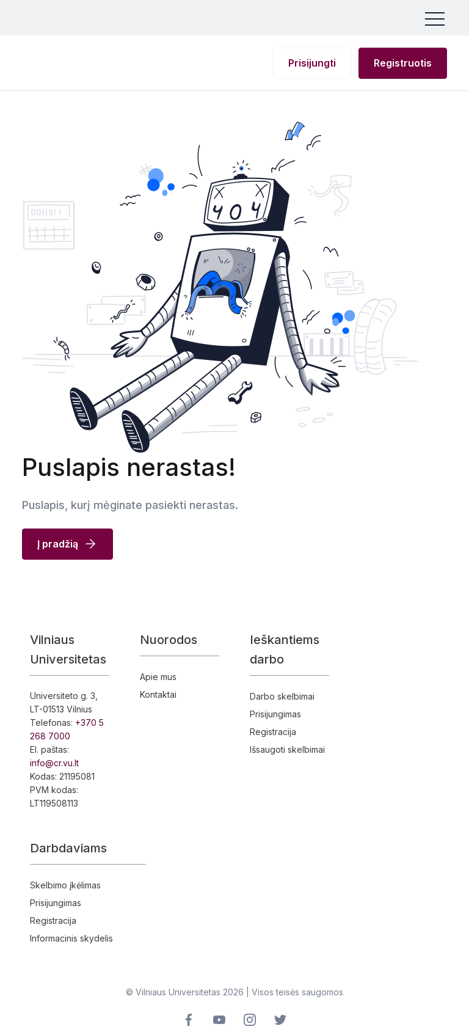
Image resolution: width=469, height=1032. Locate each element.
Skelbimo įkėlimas (65, 885)
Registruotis (403, 63)
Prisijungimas (275, 714)
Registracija (273, 731)
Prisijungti (312, 63)
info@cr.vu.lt (54, 763)
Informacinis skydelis (71, 938)
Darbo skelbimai (282, 696)
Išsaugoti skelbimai (287, 749)
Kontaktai (158, 694)
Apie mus (158, 677)
